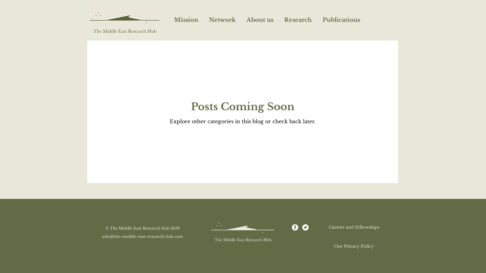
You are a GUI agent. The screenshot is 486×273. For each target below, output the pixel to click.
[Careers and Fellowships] (354, 227)
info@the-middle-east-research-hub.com (142, 236)
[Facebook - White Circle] (295, 227)
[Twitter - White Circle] (305, 227)
